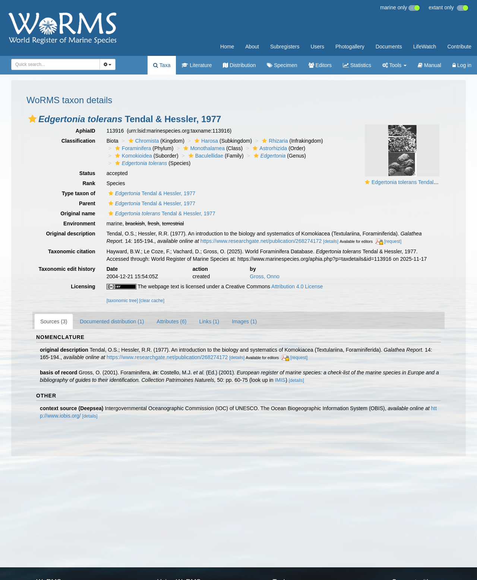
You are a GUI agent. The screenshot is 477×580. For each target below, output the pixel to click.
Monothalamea (203, 148)
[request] (392, 241)
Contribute (459, 47)
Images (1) (244, 321)
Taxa (161, 65)
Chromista (143, 141)
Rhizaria (274, 141)
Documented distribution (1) (112, 321)
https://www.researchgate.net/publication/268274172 (261, 241)
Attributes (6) (171, 321)
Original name (77, 213)
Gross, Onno (264, 276)
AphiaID (85, 131)
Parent (87, 203)
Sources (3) (53, 321)
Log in (461, 65)
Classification (78, 141)
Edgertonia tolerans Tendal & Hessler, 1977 (422, 182)
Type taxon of (78, 193)
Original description (70, 234)
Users (317, 47)
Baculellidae (205, 156)
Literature (196, 65)
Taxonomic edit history (66, 269)
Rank (88, 183)
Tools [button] (394, 65)
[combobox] (55, 64)
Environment (79, 223)
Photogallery (349, 47)
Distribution (239, 65)
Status (87, 173)
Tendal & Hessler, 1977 (151, 193)
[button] (32, 118)
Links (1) (209, 321)
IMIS (280, 380)
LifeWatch (424, 47)
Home (227, 47)
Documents (389, 47)
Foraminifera (132, 148)
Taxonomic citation (71, 251)
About (252, 47)
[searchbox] (53, 64)
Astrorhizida (269, 148)
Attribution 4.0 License (297, 286)
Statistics (357, 65)
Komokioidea (132, 156)
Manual (429, 65)
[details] (330, 241)
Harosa (205, 141)
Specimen (282, 65)
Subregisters (285, 47)
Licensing (83, 286)
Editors (320, 65)
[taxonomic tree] (122, 300)
